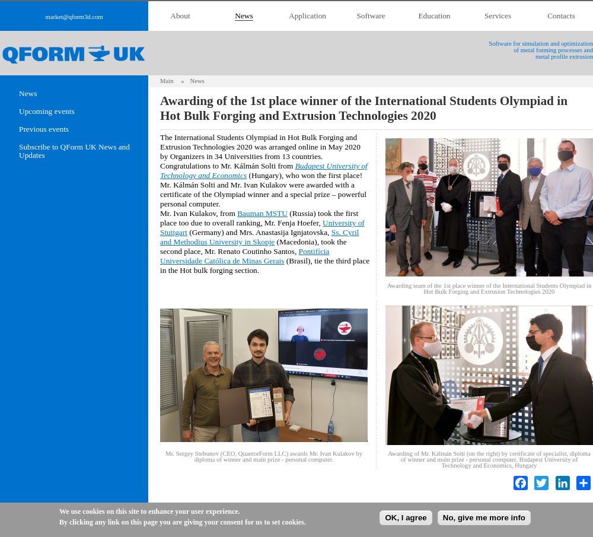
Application (307, 15)
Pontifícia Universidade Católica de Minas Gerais (244, 256)
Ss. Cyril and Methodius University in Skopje (259, 237)
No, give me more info (484, 517)
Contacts (561, 15)
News (244, 15)
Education (434, 15)
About (180, 15)
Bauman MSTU (262, 213)
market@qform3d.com (74, 17)
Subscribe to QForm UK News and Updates (74, 151)
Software (370, 15)
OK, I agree (405, 517)
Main (167, 81)
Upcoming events (47, 111)
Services (497, 15)
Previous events (44, 129)
